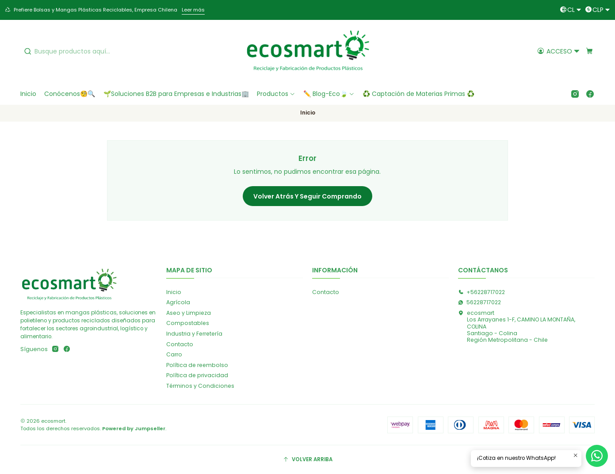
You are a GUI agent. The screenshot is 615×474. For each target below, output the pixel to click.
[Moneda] (597, 10)
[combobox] (88, 51)
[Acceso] (558, 51)
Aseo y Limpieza (188, 313)
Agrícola (178, 302)
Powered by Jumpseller (133, 428)
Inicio (173, 292)
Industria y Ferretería (194, 333)
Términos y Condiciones (200, 386)
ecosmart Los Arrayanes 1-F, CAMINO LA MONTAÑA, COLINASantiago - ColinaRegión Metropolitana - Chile (516, 326)
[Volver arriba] (307, 460)
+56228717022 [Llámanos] (481, 292)
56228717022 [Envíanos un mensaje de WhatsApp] (479, 302)
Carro (174, 354)
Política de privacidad (197, 375)
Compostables (187, 323)
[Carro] (589, 51)
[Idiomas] (570, 10)
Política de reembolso (197, 365)
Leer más (193, 9)
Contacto (179, 344)
